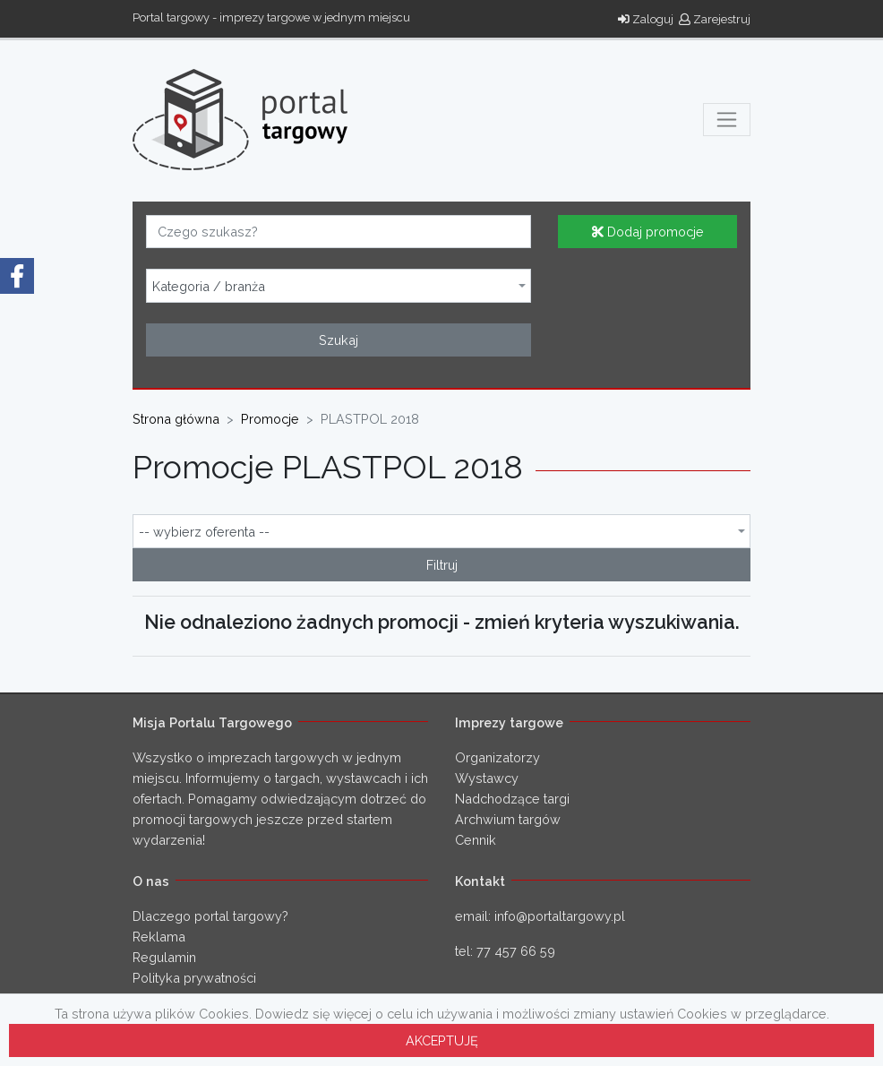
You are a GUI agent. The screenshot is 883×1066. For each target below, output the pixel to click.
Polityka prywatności (194, 977)
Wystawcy (487, 778)
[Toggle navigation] (726, 119)
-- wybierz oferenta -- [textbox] (204, 532)
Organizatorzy (497, 757)
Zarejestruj (714, 19)
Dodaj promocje (648, 231)
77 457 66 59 (515, 951)
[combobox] (338, 286)
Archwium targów (508, 819)
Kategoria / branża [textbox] (208, 286)
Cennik (475, 839)
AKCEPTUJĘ (442, 1040)
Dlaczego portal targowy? (210, 916)
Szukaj (338, 340)
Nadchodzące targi (512, 798)
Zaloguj (645, 19)
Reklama (159, 936)
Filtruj (442, 564)
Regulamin (164, 957)
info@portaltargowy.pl (559, 916)
